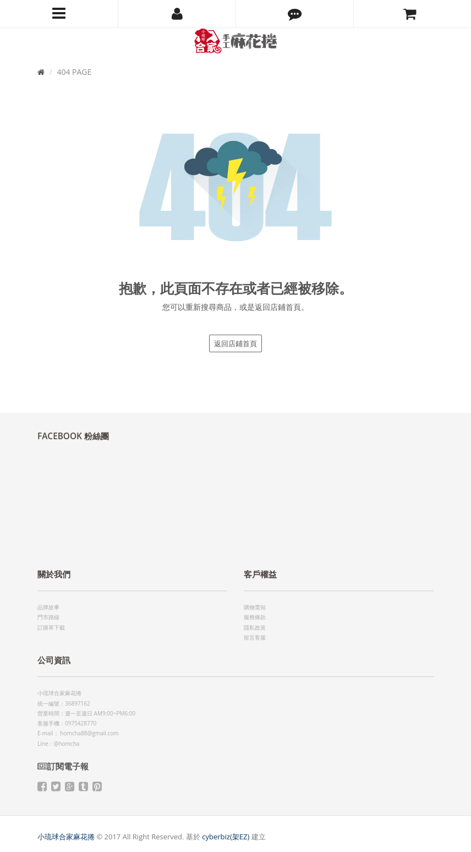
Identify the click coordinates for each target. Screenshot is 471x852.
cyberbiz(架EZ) (225, 837)
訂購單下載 (51, 627)
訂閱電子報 (63, 766)
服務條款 (255, 617)
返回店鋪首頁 (235, 343)
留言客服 (255, 637)
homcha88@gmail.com (89, 733)
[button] (294, 14)
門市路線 (48, 617)
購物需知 (255, 607)
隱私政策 (255, 627)
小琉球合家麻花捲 (66, 837)
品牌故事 (48, 607)
